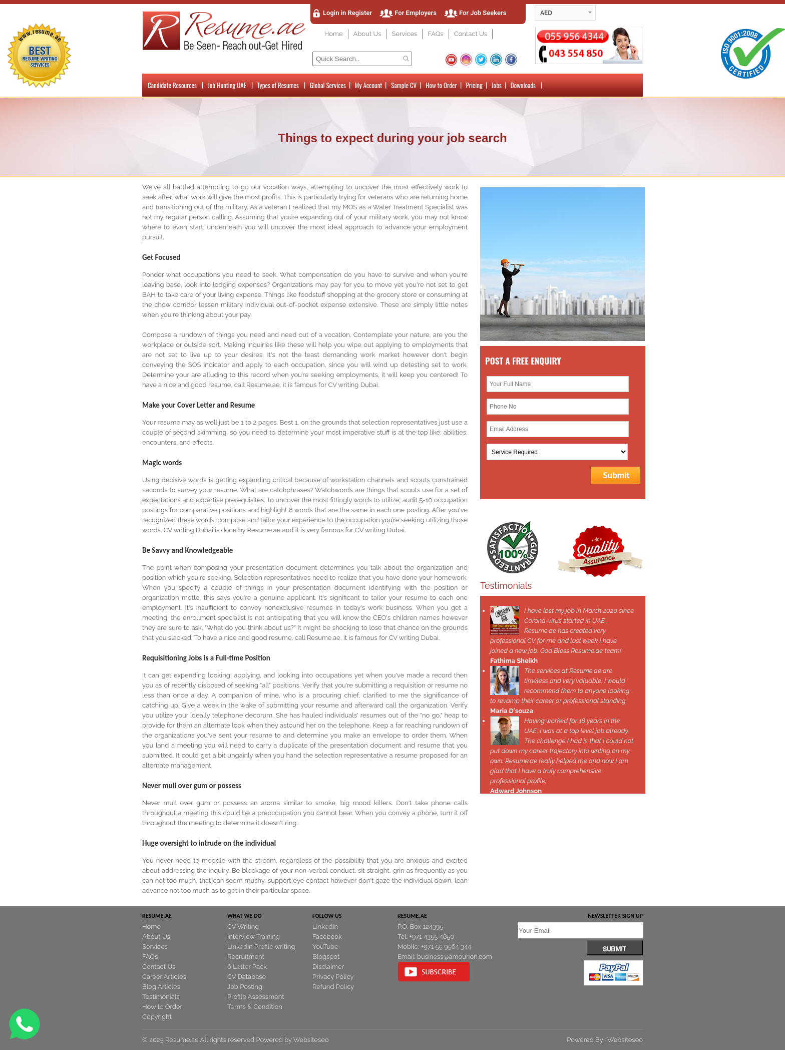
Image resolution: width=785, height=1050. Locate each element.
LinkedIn (325, 926)
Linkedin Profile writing (261, 946)
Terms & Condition (254, 1006)
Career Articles (164, 976)
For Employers (416, 13)
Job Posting (244, 986)
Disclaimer (328, 966)
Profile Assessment (255, 996)
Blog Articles (161, 986)
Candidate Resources (172, 85)
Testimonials (161, 996)
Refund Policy (333, 986)
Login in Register (347, 13)
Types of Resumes (278, 85)
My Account (368, 85)
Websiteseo (311, 1039)
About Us (367, 34)
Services (404, 34)
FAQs (435, 34)
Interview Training (253, 936)
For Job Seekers (482, 13)
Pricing (474, 85)
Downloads (523, 85)
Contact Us (470, 34)
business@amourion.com (454, 956)
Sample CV (404, 85)
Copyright (157, 1016)
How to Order (441, 85)
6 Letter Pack (247, 966)
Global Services (328, 85)
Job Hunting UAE (227, 85)
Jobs (497, 85)
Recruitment (245, 956)
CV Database (246, 976)
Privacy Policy (333, 976)
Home (333, 34)
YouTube (325, 946)
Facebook (327, 936)
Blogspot (325, 956)
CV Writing (243, 926)
